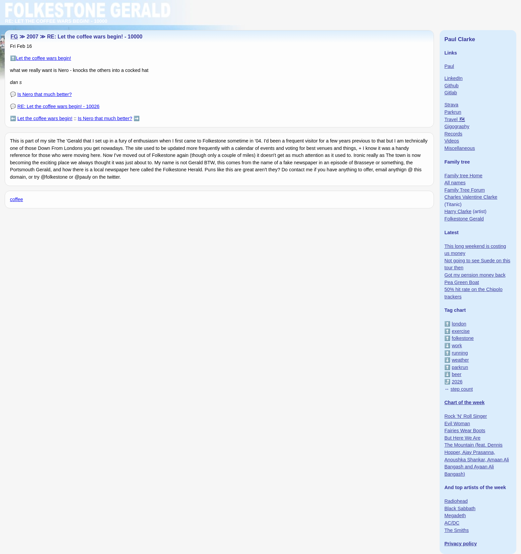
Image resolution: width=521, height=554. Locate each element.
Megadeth (455, 515)
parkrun (460, 367)
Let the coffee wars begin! (43, 58)
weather (460, 360)
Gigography (456, 126)
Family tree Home (463, 175)
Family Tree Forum (464, 190)
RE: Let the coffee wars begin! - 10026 (58, 106)
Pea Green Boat (461, 282)
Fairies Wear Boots (464, 430)
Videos (451, 141)
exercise (461, 331)
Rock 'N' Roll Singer (465, 416)
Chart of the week (464, 402)
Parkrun (452, 112)
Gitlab (450, 92)
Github (451, 85)
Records (453, 133)
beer (456, 374)
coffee (16, 199)
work (457, 345)
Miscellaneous (459, 148)
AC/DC (451, 523)
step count (462, 389)
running (460, 353)
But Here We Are (462, 438)
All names (454, 182)
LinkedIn (453, 78)
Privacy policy (460, 543)
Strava (451, 104)
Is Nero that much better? (44, 94)
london (459, 324)
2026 (457, 381)
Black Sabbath (459, 508)
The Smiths (456, 530)
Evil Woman (457, 423)
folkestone (463, 338)
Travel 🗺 (454, 119)
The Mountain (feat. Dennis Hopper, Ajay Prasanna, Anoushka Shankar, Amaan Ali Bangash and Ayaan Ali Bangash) (476, 459)
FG (14, 36)
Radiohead (456, 501)
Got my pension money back (474, 275)
